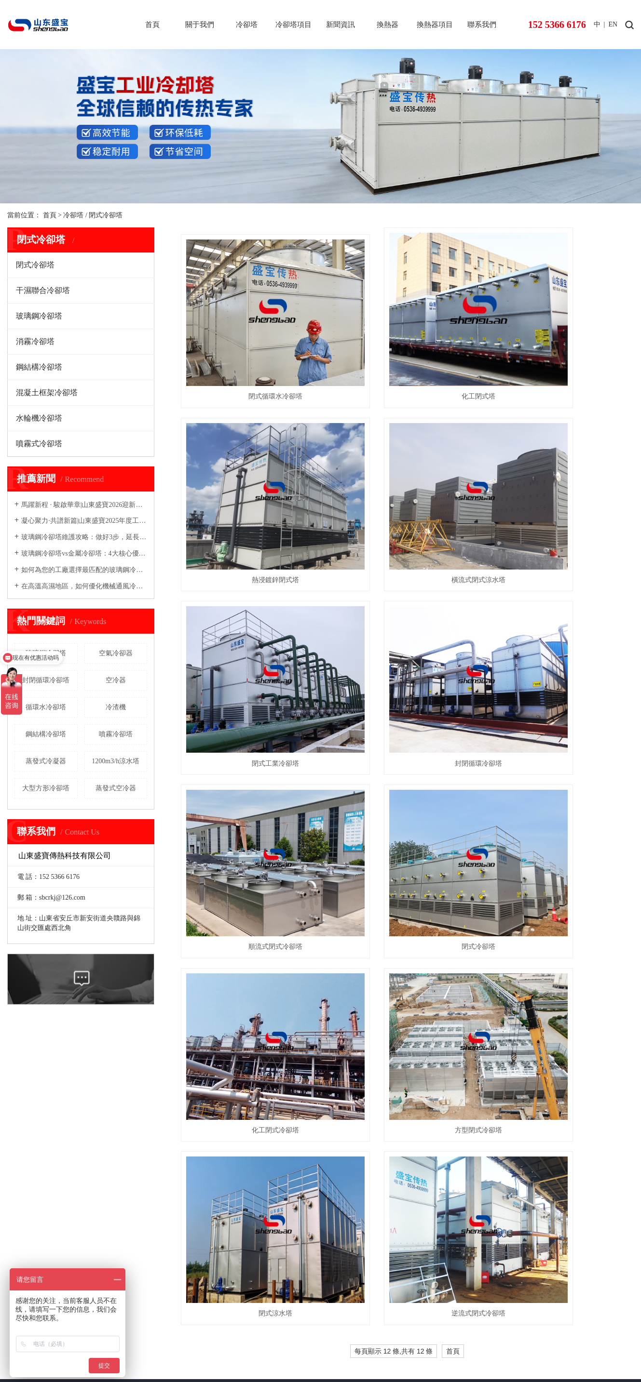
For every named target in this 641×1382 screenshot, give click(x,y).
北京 (301, 1353)
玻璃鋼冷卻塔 (39, 316)
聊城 (423, 1353)
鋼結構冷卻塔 (39, 367)
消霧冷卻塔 (35, 341)
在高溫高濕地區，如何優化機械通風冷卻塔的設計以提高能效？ (84, 586)
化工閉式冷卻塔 (562, 644)
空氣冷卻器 (116, 653)
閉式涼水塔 (407, 789)
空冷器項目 (366, 1080)
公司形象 (20, 1108)
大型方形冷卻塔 (45, 788)
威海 (362, 1353)
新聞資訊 (340, 24)
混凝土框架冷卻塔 (47, 392)
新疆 (438, 1353)
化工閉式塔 (407, 355)
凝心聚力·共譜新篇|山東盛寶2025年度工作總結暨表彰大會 (84, 520)
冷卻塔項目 (293, 24)
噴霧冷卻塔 (116, 734)
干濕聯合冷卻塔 (43, 290)
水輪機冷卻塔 (39, 418)
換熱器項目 (435, 24)
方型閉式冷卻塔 (251, 789)
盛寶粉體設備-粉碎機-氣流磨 (507, 1323)
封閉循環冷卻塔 (45, 680)
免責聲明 (163, 1365)
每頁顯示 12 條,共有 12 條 (394, 827)
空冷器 (116, 680)
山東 (316, 1353)
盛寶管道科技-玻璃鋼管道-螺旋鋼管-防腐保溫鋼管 (385, 1323)
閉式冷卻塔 (106, 215)
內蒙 (453, 1353)
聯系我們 (481, 24)
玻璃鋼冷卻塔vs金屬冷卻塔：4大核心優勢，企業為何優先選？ (84, 553)
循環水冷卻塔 (46, 707)
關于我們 (199, 24)
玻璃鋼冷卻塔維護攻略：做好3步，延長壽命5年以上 (84, 537)
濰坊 (347, 1353)
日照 (377, 1353)
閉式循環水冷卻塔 (251, 355)
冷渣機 (116, 707)
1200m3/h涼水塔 (115, 761)
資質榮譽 (20, 1094)
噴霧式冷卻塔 (39, 443)
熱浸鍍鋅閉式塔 (562, 355)
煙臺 (332, 1353)
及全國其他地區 (485, 1353)
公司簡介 (20, 1079)
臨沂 (392, 1353)
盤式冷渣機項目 (372, 1160)
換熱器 (387, 24)
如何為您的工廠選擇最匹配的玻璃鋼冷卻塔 (84, 569)
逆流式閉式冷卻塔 (563, 789)
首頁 (152, 24)
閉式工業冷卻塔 (407, 500)
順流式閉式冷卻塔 (251, 644)
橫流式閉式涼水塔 (251, 500)
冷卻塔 (247, 24)
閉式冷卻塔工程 (195, 1080)
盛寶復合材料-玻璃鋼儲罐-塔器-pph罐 (250, 1323)
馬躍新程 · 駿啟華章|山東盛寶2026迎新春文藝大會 (84, 504)
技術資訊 (244, 1096)
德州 (407, 1353)
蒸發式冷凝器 (46, 761)
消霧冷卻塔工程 (195, 1160)
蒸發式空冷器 (115, 788)
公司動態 (244, 1080)
